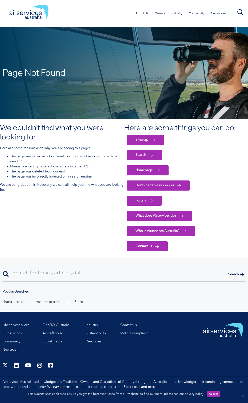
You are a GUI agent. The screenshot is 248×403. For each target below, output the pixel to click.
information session (45, 302)
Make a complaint (134, 333)
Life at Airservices (16, 325)
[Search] (124, 273)
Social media (52, 341)
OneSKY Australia (56, 325)
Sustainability (96, 333)
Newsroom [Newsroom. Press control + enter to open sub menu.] (218, 13)
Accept (213, 394)
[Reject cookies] (243, 395)
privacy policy (194, 393)
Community (11, 341)
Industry (92, 325)
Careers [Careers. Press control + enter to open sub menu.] (160, 13)
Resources (94, 341)
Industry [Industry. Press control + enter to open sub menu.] (177, 13)
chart (21, 302)
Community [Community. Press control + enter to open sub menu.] (196, 13)
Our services (12, 333)
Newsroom (11, 349)
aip (67, 302)
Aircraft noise (53, 333)
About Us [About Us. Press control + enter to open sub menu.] (141, 13)
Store (79, 302)
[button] (236, 274)
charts (7, 302)
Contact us (128, 325)
